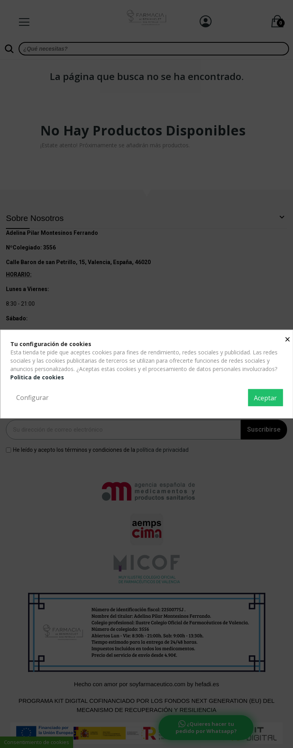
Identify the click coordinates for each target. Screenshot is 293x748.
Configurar (32, 397)
